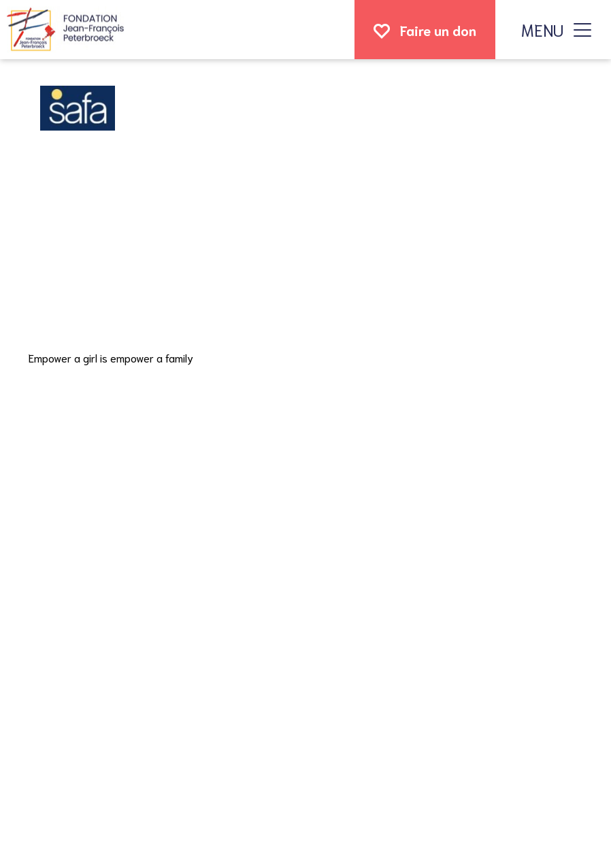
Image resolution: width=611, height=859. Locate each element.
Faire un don (438, 30)
